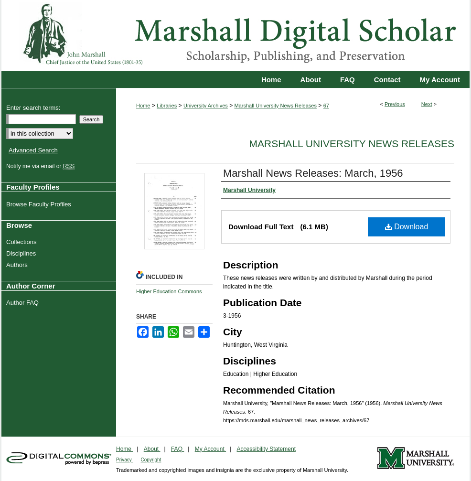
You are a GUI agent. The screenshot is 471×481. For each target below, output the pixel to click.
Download (406, 227)
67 (326, 105)
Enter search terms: (33, 107)
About (152, 449)
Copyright (151, 459)
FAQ (177, 449)
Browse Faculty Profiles (40, 204)
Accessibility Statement (266, 449)
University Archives (205, 105)
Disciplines (22, 253)
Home (143, 105)
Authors (18, 264)
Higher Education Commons (169, 291)
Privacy (124, 459)
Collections (23, 242)
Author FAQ (24, 302)
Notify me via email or (42, 166)
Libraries (167, 105)
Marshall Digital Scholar (235, 35)
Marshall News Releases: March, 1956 (313, 173)
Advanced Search (33, 150)
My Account (210, 449)
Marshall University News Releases (276, 105)
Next (426, 104)
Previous (395, 104)
